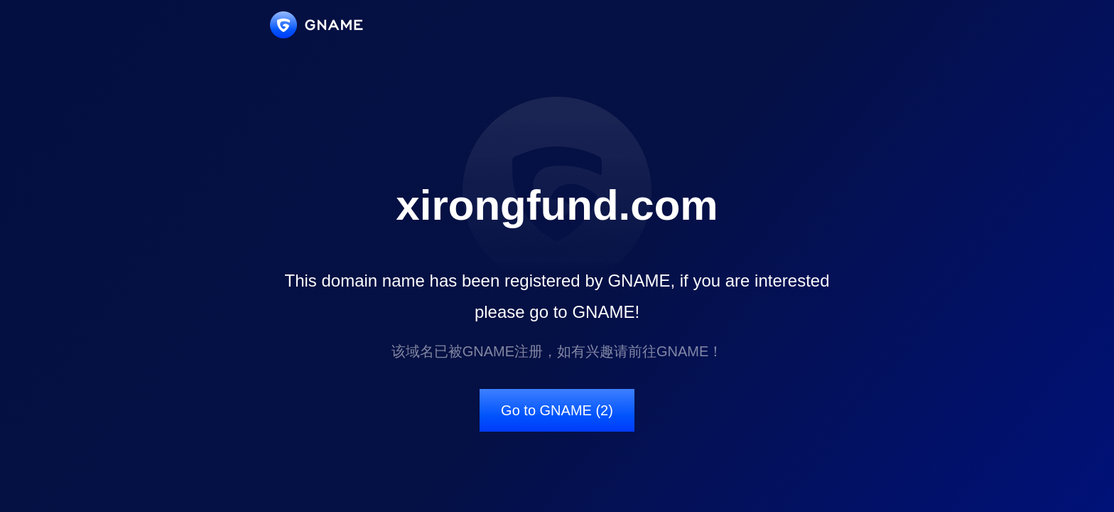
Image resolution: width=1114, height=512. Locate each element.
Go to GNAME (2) (557, 410)
